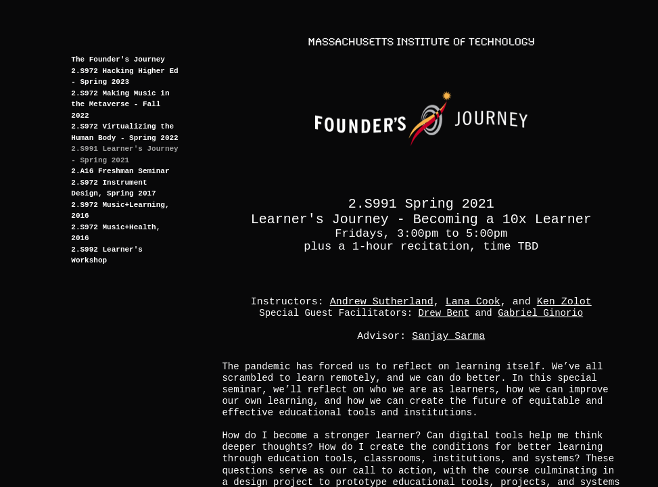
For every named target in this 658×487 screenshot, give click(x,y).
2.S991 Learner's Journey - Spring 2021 (124, 154)
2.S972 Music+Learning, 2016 (120, 211)
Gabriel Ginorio (540, 313)
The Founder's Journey (118, 59)
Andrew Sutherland (381, 302)
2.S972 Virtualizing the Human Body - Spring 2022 (124, 132)
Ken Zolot (564, 302)
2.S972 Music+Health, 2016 (115, 233)
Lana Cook (473, 302)
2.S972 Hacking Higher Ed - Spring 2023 (124, 77)
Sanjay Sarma (448, 336)
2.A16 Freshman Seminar (120, 171)
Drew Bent (444, 313)
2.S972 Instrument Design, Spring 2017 (113, 188)
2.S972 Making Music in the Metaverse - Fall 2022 (120, 104)
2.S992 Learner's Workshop (107, 255)
